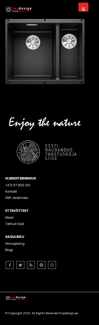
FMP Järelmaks (16, 198)
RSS (31, 265)
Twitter (20, 265)
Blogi (9, 250)
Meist (9, 218)
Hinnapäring (15, 244)
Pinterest (41, 265)
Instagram (52, 265)
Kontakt (11, 191)
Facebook (10, 265)
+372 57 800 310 (17, 185)
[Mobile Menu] (83, 7)
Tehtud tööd (14, 224)
